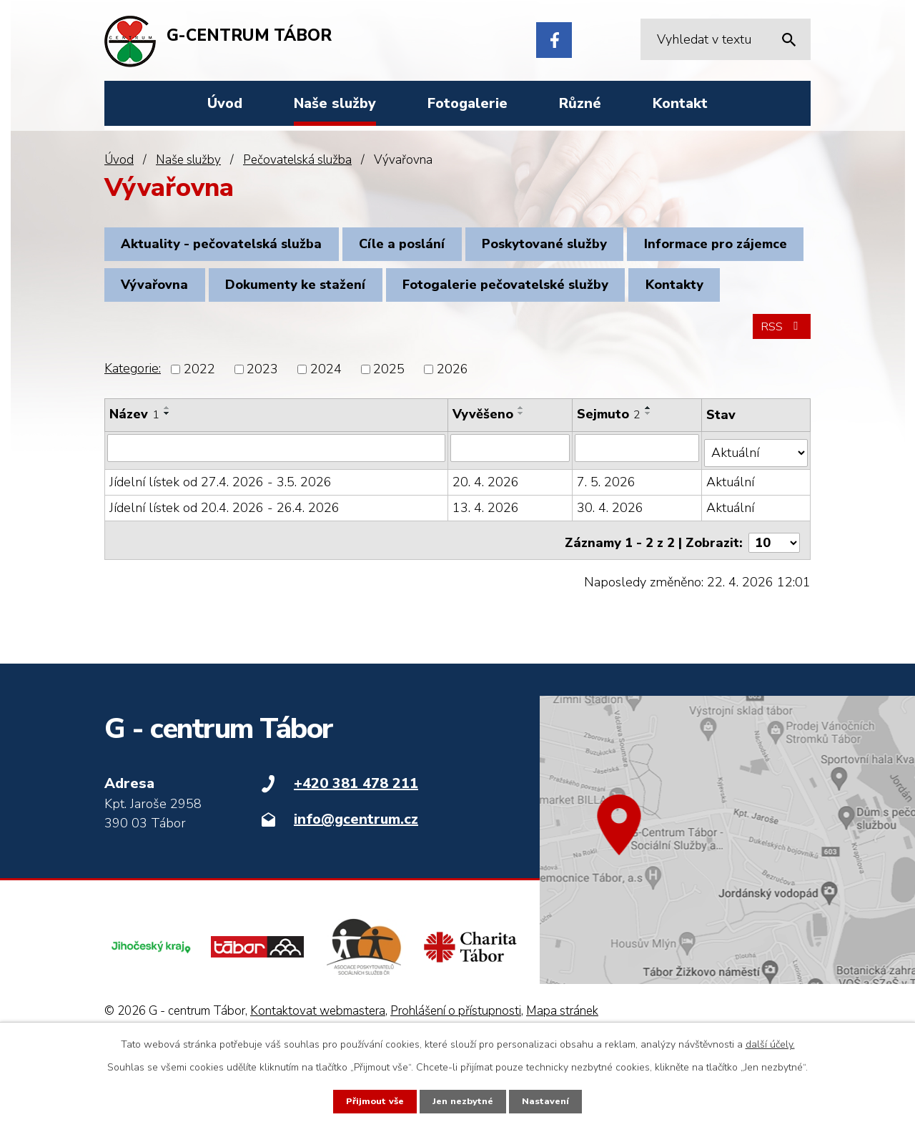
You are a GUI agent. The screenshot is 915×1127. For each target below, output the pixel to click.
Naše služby (188, 160)
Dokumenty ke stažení (505, 296)
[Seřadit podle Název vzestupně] (167, 478)
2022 (199, 439)
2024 (326, 439)
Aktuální (731, 547)
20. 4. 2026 (486, 547)
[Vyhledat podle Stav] (756, 518)
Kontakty (411, 345)
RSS (779, 396)
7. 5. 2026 (607, 547)
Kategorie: (132, 439)
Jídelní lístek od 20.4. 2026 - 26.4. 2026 (224, 572)
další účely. (770, 1043)
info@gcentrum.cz (356, 883)
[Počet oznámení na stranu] (774, 603)
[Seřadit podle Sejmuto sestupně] (650, 484)
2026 (452, 439)
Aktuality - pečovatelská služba (227, 247)
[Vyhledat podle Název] (276, 518)
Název (134, 484)
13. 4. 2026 (486, 572)
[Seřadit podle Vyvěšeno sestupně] (522, 484)
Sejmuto (610, 484)
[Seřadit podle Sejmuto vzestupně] (650, 478)
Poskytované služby (573, 247)
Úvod (119, 160)
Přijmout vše (371, 1101)
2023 (262, 439)
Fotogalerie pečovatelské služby (230, 345)
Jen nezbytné (463, 1101)
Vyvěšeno (483, 484)
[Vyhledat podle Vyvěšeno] (511, 518)
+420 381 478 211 (356, 847)
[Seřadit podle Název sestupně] (167, 484)
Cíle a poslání (420, 247)
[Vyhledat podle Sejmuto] (638, 518)
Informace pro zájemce (198, 296)
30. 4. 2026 (611, 572)
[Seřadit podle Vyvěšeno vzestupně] (522, 478)
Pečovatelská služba (297, 160)
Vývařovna (352, 296)
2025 (389, 439)
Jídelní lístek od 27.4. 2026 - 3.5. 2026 (220, 547)
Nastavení (550, 1101)
